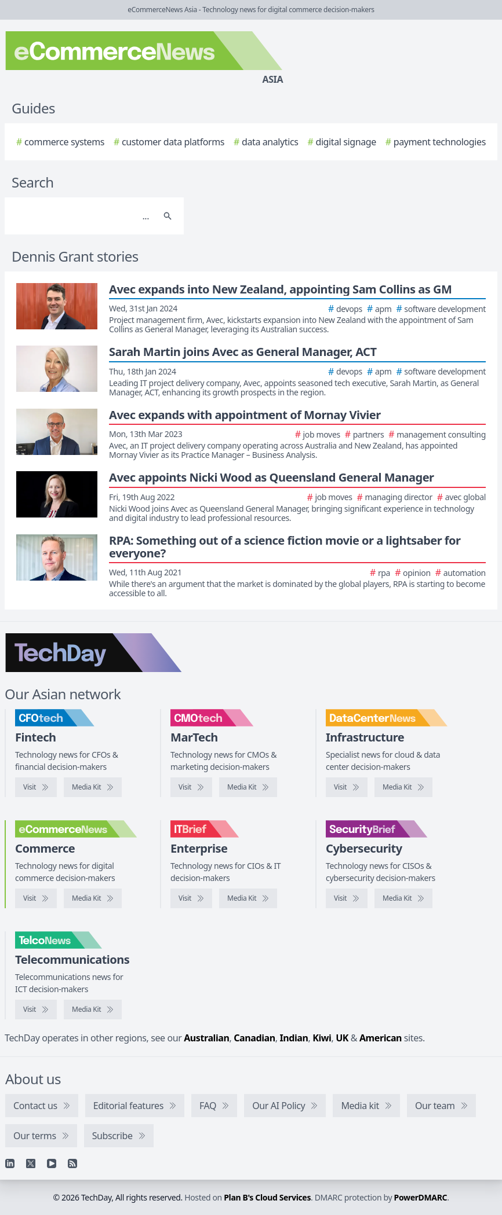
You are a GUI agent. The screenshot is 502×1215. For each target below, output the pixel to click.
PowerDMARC (421, 1197)
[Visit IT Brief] (191, 898)
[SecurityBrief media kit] (403, 898)
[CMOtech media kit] (248, 787)
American (380, 1038)
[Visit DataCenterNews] (347, 787)
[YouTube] (51, 1163)
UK (342, 1038)
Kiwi (321, 1038)
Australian (206, 1038)
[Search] (82, 216)
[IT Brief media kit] (248, 898)
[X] (30, 1163)
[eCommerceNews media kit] (93, 898)
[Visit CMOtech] (191, 787)
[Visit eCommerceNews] (36, 898)
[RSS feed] (72, 1163)
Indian (293, 1038)
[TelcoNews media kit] (93, 1009)
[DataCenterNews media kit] (403, 787)
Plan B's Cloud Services (267, 1197)
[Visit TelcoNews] (36, 1009)
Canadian (254, 1038)
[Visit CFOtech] (36, 787)
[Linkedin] (9, 1163)
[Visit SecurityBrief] (347, 898)
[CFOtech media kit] (93, 787)
